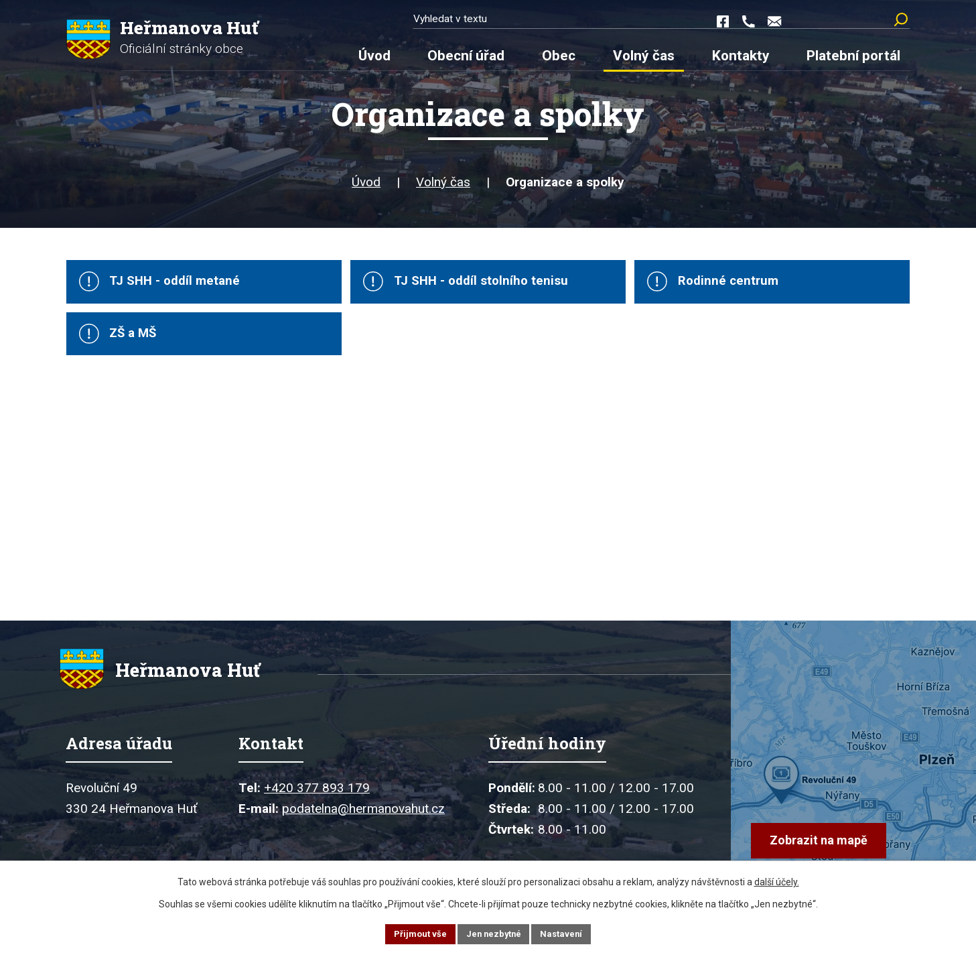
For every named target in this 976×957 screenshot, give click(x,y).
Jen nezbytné (494, 933)
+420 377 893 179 (317, 804)
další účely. (776, 880)
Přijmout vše (416, 933)
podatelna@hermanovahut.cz (363, 825)
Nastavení (566, 933)
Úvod (366, 189)
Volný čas (443, 189)
